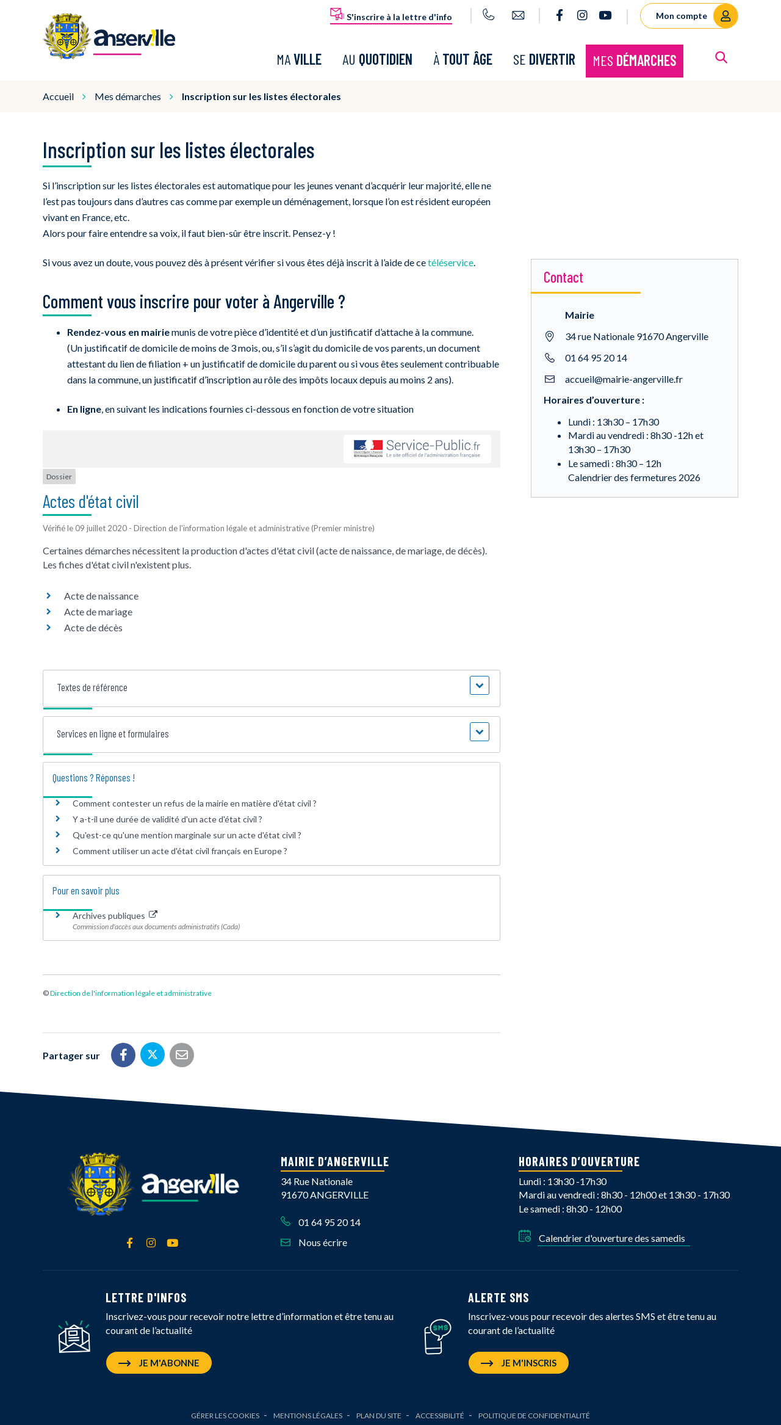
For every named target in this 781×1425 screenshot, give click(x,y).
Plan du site (378, 1410)
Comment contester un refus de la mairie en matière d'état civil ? (195, 797)
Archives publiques (115, 910)
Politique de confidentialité (534, 1410)
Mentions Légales (307, 1410)
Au (377, 56)
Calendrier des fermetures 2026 (634, 471)
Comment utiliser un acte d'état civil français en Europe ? (180, 846)
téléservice (450, 257)
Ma (299, 56)
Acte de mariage (98, 606)
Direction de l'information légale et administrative (131, 988)
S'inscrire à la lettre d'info (391, 14)
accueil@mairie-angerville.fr (624, 373)
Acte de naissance (101, 590)
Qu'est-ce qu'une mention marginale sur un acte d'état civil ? (187, 829)
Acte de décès (93, 622)
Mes (634, 58)
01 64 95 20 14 (596, 352)
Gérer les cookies (225, 1410)
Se (544, 56)
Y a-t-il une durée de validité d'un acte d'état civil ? (167, 813)
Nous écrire (314, 1236)
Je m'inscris (518, 1357)
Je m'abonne (159, 1357)
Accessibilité (440, 1410)
